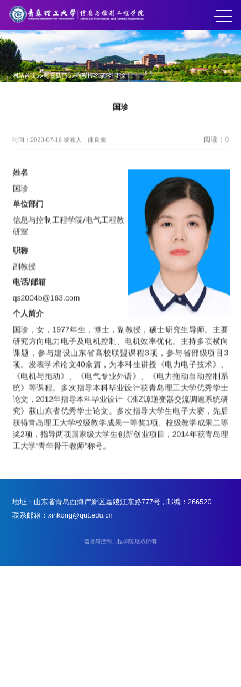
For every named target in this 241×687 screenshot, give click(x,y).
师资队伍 (56, 75)
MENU (223, 16)
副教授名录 (90, 75)
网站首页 (24, 75)
